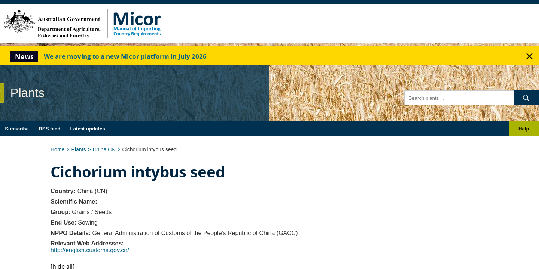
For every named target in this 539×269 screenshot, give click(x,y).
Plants (78, 149)
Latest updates (87, 129)
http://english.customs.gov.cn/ (90, 250)
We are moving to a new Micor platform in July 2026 (125, 56)
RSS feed (49, 129)
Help (523, 129)
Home (57, 149)
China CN (104, 149)
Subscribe (17, 129)
